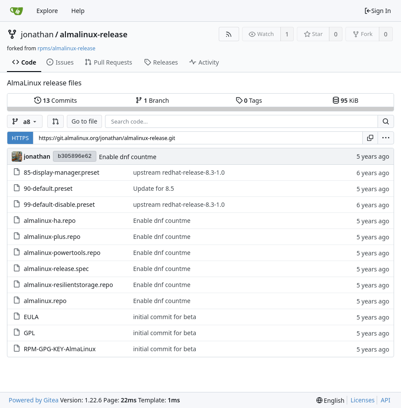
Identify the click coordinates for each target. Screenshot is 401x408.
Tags (249, 100)
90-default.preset (48, 188)
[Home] (16, 11)
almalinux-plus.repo (52, 236)
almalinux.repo (45, 301)
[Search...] (386, 121)
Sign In (377, 11)
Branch (152, 100)
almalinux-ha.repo (50, 220)
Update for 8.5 (153, 188)
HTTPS (20, 138)
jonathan (37, 34)
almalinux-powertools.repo (62, 252)
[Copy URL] (370, 137)
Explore (47, 11)
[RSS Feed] (229, 34)
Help (78, 11)
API (385, 400)
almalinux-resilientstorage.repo (68, 285)
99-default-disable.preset (59, 204)
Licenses (363, 400)
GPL (29, 333)
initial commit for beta (164, 317)
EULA (31, 317)
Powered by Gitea (34, 400)
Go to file (84, 121)
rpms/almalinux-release (66, 48)
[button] (55, 121)
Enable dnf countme (127, 157)
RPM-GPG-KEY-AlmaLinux (60, 349)
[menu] (386, 137)
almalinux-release (94, 34)
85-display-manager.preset (61, 172)
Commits (55, 100)
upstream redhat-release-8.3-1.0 (179, 172)
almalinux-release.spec (56, 268)
